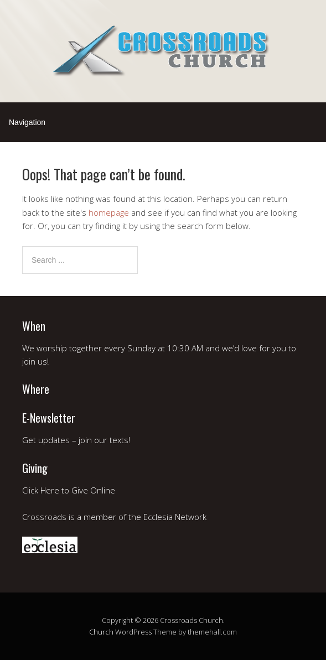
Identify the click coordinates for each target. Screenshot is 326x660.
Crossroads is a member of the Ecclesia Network (114, 516)
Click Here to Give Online (68, 490)
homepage (109, 212)
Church (101, 632)
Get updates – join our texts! (76, 439)
